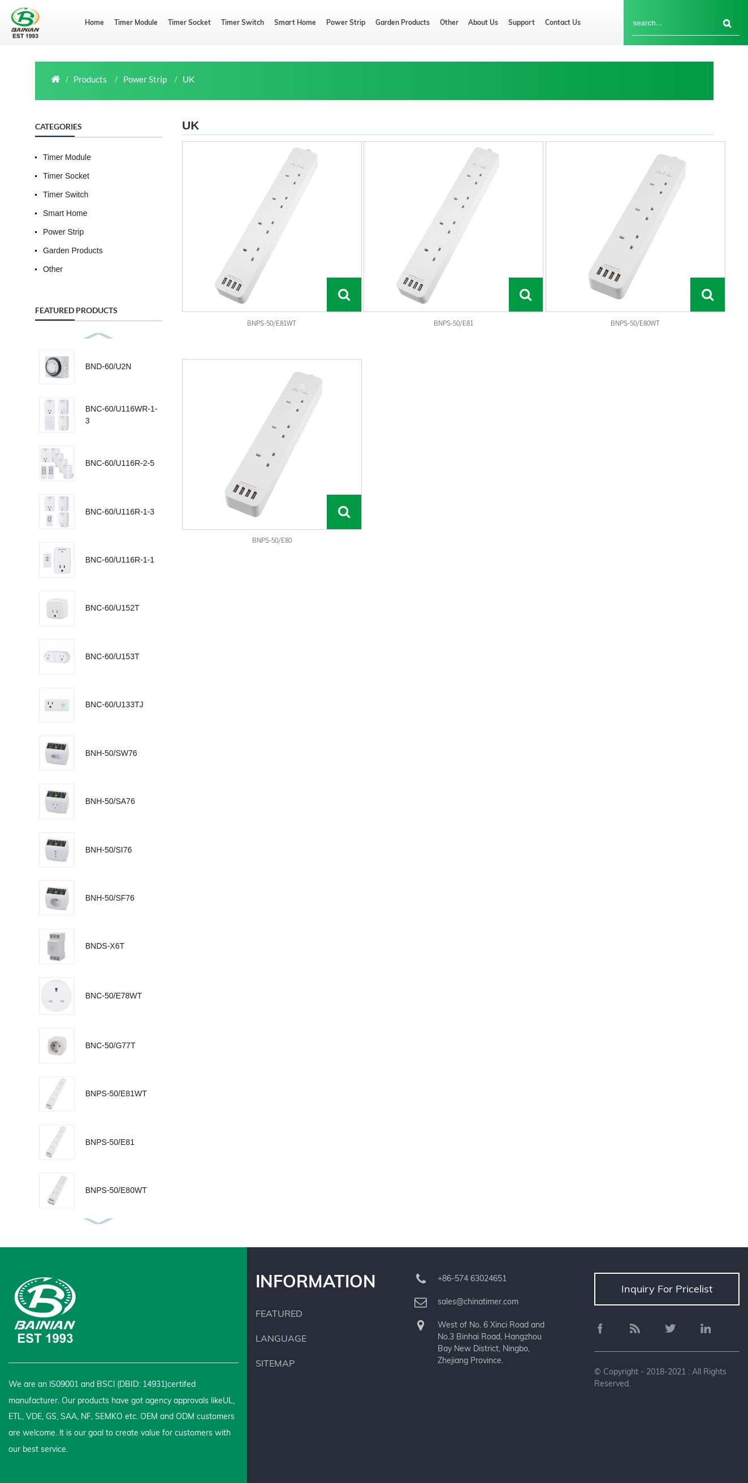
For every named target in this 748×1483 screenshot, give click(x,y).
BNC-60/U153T (112, 656)
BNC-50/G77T (110, 1045)
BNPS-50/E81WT (116, 1093)
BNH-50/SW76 (111, 753)
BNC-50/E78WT (113, 995)
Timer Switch (242, 22)
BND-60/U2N (108, 366)
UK (188, 79)
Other (449, 22)
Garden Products (402, 22)
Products (90, 79)
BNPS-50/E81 (110, 1142)
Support (521, 22)
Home (94, 22)
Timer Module (136, 22)
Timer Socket (189, 22)
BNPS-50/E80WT (116, 1190)
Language (281, 1338)
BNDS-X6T (104, 945)
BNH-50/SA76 (110, 801)
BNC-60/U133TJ (114, 704)
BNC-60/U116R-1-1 (119, 559)
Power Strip (345, 22)
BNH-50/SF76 (110, 897)
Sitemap (275, 1363)
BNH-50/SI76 (108, 849)
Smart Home (295, 22)
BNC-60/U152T (112, 607)
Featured (279, 1313)
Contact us (563, 22)
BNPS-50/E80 (272, 540)
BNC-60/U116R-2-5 (119, 463)
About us (483, 22)
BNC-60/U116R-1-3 (119, 511)
